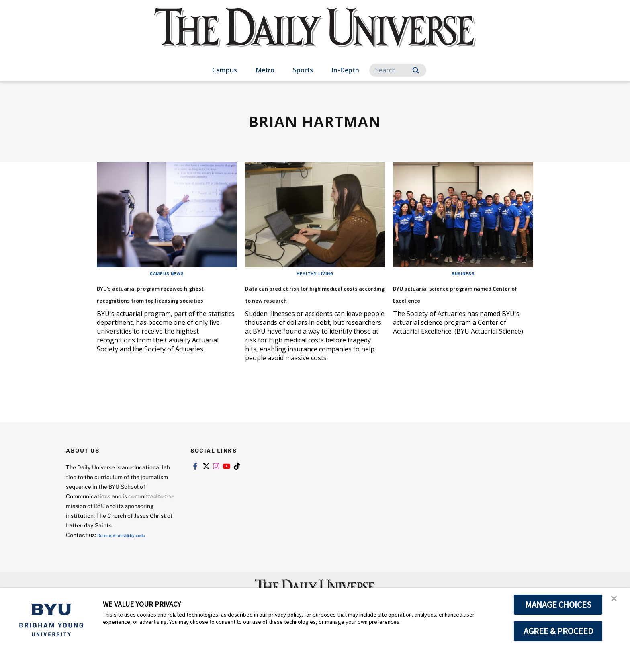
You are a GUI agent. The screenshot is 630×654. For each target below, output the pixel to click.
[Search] (398, 70)
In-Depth (345, 70)
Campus (224, 70)
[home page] (315, 36)
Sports (303, 70)
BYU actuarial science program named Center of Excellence (455, 299)
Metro (265, 70)
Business (463, 273)
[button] (617, 602)
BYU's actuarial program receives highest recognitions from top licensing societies (155, 305)
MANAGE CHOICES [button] (558, 604)
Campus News (167, 273)
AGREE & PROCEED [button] (558, 631)
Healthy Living (315, 273)
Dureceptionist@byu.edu (129, 550)
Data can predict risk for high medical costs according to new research (314, 299)
